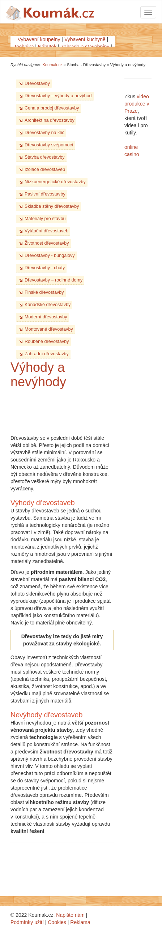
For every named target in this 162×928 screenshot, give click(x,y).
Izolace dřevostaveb (45, 169)
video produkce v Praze (136, 104)
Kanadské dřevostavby (48, 304)
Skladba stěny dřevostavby (52, 206)
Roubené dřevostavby (47, 341)
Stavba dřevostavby (45, 157)
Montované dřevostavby (49, 329)
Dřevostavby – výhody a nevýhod (58, 95)
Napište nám (70, 915)
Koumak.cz (52, 65)
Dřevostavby (37, 83)
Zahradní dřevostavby (47, 353)
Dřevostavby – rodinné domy (53, 280)
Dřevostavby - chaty (45, 267)
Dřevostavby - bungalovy (50, 255)
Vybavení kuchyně (85, 39)
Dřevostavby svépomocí (49, 144)
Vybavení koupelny (39, 39)
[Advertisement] (68, 411)
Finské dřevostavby (44, 292)
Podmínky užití (27, 922)
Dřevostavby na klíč (44, 132)
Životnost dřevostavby (47, 243)
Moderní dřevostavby (46, 316)
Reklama (80, 922)
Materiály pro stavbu (45, 218)
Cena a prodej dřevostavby (52, 108)
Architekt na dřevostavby (49, 120)
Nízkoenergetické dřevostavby (55, 181)
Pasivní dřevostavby (45, 194)
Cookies (57, 922)
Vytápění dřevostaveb (46, 230)
